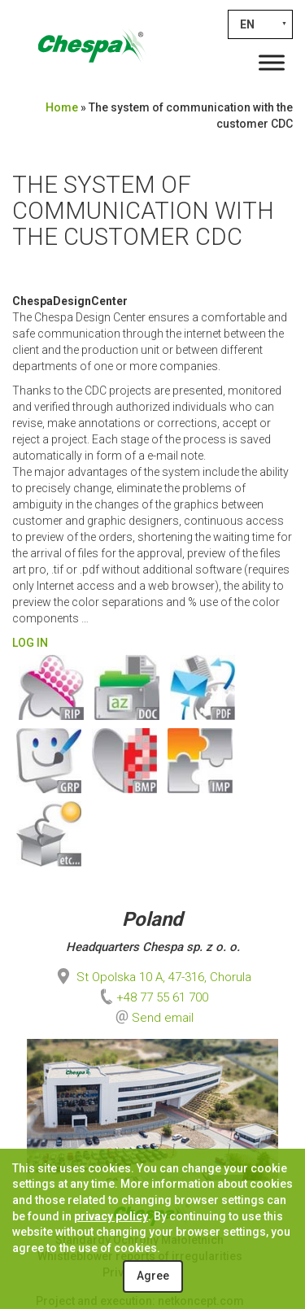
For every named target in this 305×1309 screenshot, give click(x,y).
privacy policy (111, 1216)
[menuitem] (260, 24)
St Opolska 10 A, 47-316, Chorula (152, 977)
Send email (163, 1017)
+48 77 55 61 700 (152, 997)
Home (62, 107)
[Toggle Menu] (272, 62)
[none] (260, 24)
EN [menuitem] (247, 24)
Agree (153, 1275)
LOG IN (30, 642)
